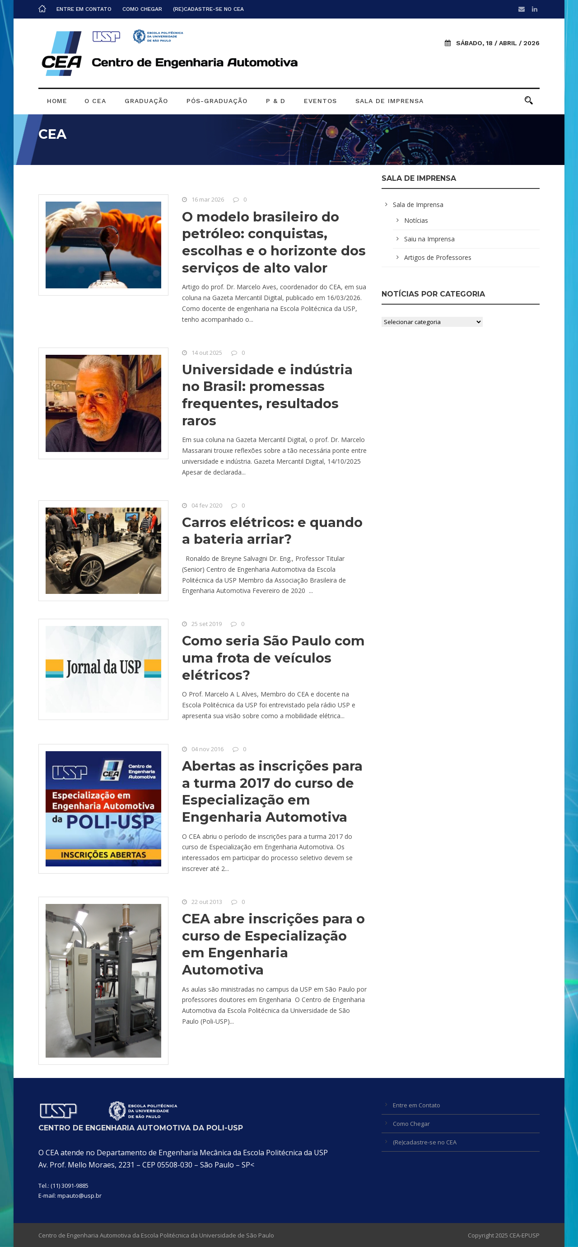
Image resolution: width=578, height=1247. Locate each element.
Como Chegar (142, 9)
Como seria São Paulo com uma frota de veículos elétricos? (273, 657)
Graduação (146, 100)
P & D (275, 100)
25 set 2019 (206, 624)
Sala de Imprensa (389, 100)
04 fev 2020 (206, 505)
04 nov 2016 (207, 749)
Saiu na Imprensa (429, 239)
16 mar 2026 (207, 199)
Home (57, 100)
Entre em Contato (84, 9)
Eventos (320, 100)
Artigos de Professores (437, 257)
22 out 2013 (206, 902)
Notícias (416, 220)
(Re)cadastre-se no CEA (208, 9)
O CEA (95, 100)
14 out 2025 (206, 352)
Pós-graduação (216, 100)
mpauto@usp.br (79, 1195)
